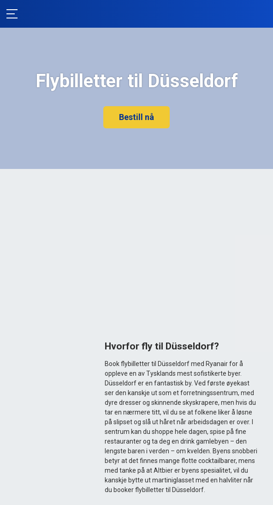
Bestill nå (136, 117)
